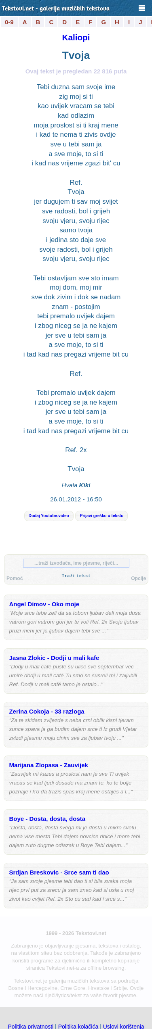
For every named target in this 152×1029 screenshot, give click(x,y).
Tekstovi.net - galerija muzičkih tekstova (56, 9)
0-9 (9, 22)
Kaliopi (76, 37)
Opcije (138, 578)
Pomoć (14, 578)
